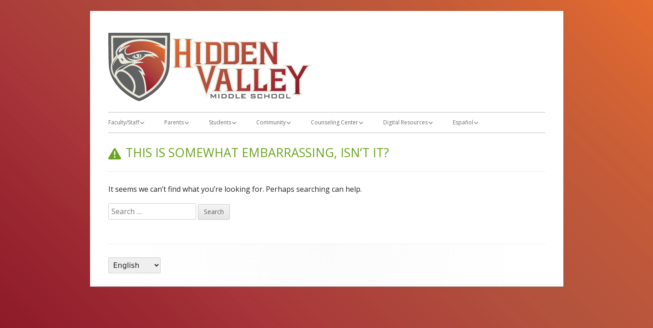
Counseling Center (334, 122)
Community (271, 122)
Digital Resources (405, 122)
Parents (174, 122)
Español (463, 122)
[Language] (134, 265)
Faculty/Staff (123, 122)
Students (220, 122)
